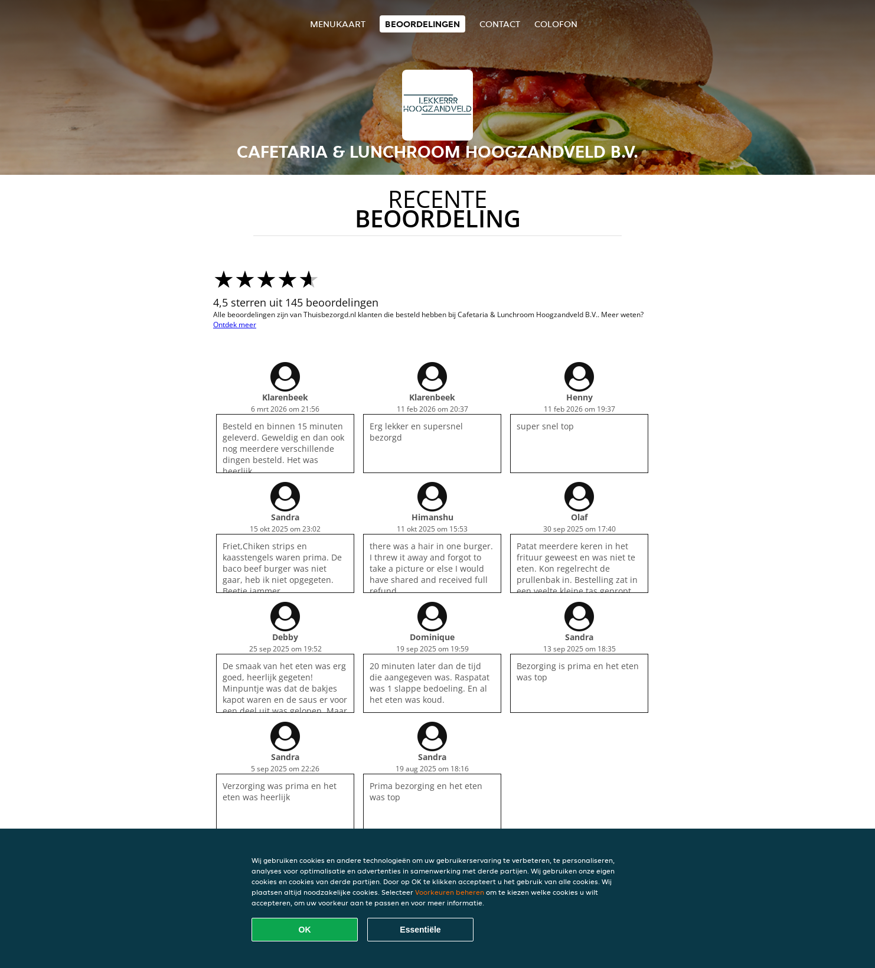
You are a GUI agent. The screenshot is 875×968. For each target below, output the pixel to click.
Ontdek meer (234, 325)
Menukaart (337, 24)
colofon (555, 24)
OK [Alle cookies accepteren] (305, 929)
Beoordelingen (422, 24)
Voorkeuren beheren (449, 892)
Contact (499, 24)
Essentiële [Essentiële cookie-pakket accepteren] (420, 929)
